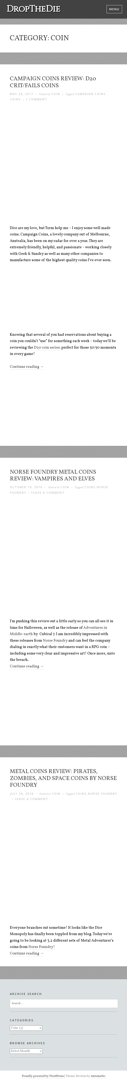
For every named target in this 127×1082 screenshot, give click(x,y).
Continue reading (27, 367)
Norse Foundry (55, 640)
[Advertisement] (68, 298)
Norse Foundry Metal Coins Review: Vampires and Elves (53, 475)
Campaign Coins (90, 94)
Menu (114, 9)
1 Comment (36, 99)
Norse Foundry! (41, 947)
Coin (55, 94)
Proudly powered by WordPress (43, 1076)
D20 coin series (47, 347)
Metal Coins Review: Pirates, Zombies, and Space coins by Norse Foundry (63, 778)
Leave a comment (48, 493)
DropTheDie (33, 9)
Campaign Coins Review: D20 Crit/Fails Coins (53, 82)
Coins (15, 99)
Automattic (98, 1076)
